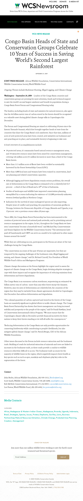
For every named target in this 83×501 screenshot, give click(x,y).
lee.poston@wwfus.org (52, 387)
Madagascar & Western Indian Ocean (26, 411)
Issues (29, 414)
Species (22, 414)
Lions (59, 414)
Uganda (65, 411)
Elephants (44, 414)
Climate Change (48, 418)
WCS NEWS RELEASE (41, 34)
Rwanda (57, 411)
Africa (6, 411)
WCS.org (53, 2)
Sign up (63, 457)
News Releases (12, 22)
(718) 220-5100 (58, 487)
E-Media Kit (74, 2)
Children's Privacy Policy (45, 473)
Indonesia (74, 411)
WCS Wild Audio (56, 22)
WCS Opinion (26, 22)
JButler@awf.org (56, 377)
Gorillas (52, 414)
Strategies (14, 414)
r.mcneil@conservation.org (60, 384)
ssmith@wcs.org (57, 381)
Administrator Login (63, 473)
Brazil (6, 414)
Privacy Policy (29, 473)
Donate (63, 2)
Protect (36, 414)
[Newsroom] (41, 6)
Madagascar (48, 411)
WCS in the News (41, 22)
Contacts (70, 22)
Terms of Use (17, 473)
